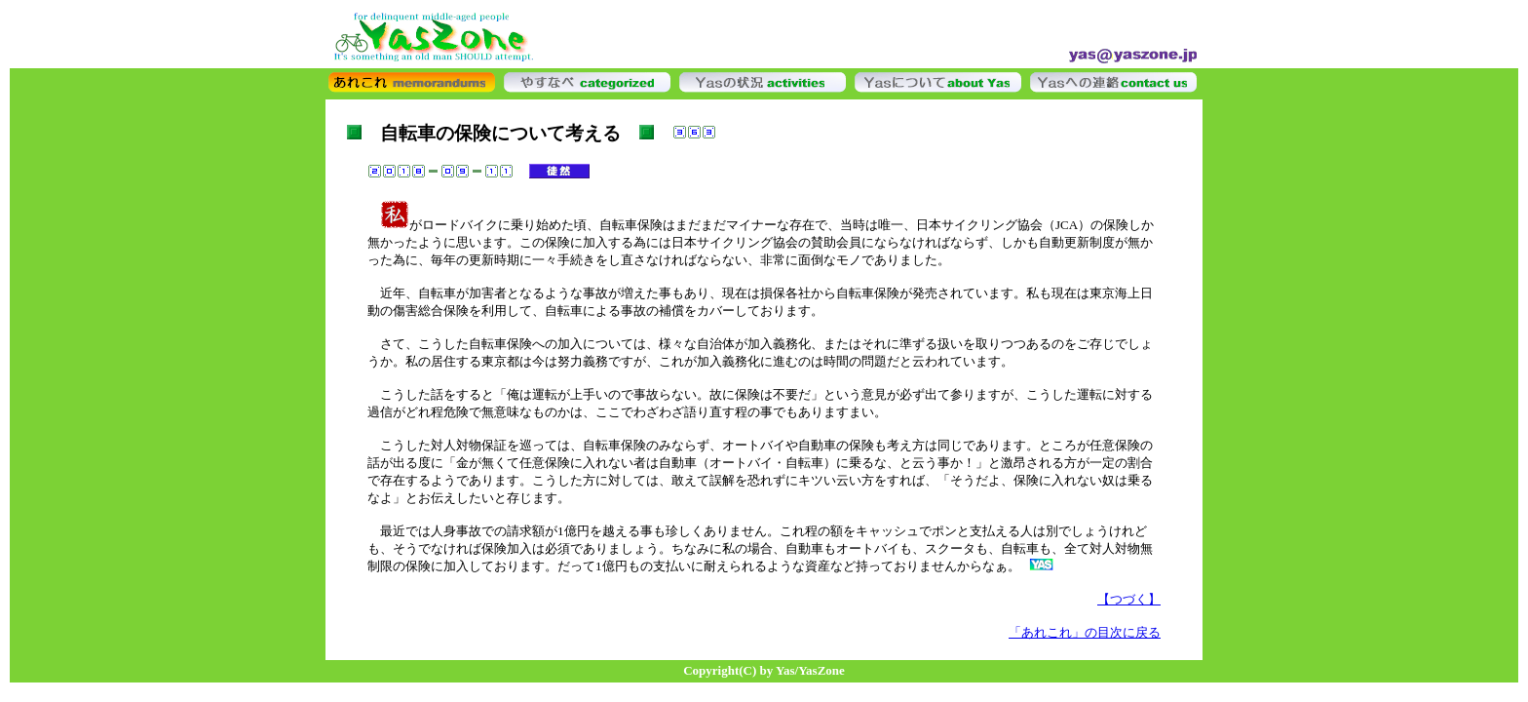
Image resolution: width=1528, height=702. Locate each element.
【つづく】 (1129, 599)
